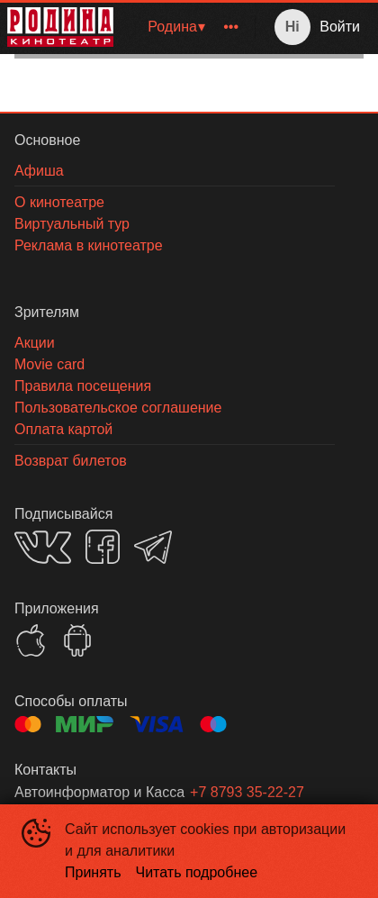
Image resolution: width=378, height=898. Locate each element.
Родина (172, 26)
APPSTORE (30, 640)
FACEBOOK (103, 547)
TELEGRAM (153, 547)
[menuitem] (175, 27)
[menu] (188, 27)
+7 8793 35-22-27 (247, 792)
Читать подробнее (197, 872)
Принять (93, 872)
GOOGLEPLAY (77, 640)
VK (42, 547)
